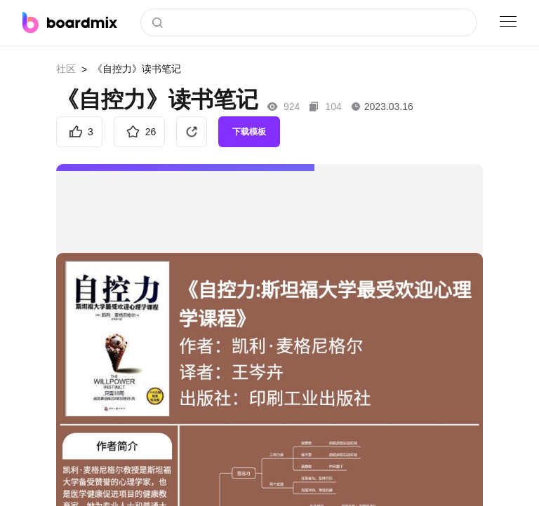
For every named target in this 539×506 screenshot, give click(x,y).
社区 (66, 68)
